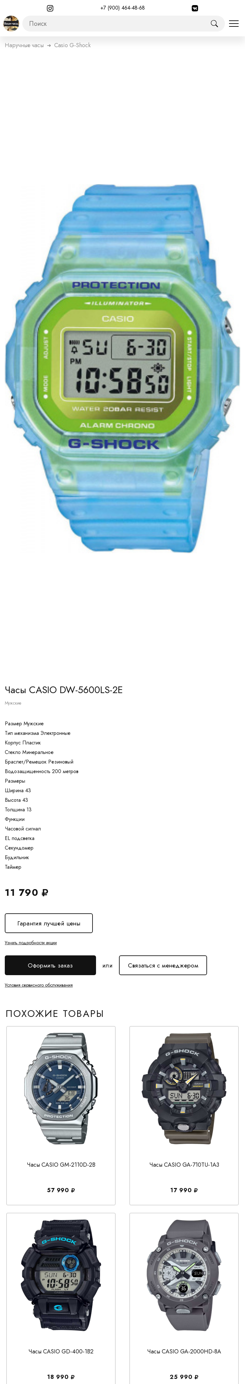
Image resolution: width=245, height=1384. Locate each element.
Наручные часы (24, 45)
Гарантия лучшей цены (48, 923)
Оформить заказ (50, 965)
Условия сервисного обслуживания (39, 985)
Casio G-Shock (72, 45)
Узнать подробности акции (31, 942)
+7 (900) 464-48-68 (122, 7)
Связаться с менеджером (163, 962)
